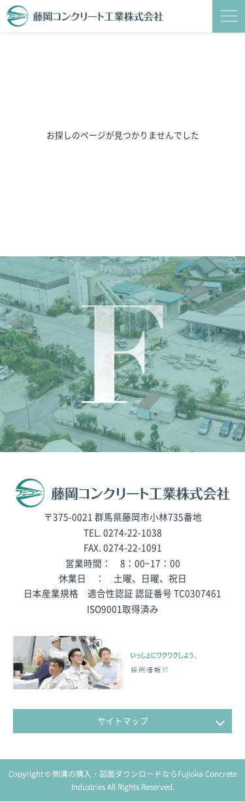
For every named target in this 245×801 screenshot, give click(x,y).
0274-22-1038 (132, 532)
